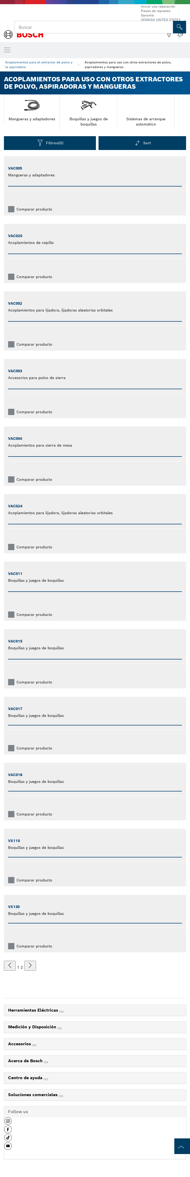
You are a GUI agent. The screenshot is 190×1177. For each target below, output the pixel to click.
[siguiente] (30, 966)
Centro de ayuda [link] (26, 1077)
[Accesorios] (34, 1045)
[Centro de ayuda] (46, 1079)
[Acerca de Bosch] (46, 1062)
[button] (8, 1123)
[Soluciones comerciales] (61, 1096)
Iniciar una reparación (158, 6)
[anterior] (10, 966)
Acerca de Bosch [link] (26, 1061)
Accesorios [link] (20, 1044)
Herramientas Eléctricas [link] (33, 1010)
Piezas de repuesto (155, 11)
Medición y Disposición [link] (32, 1027)
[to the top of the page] (182, 1146)
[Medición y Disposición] (59, 1028)
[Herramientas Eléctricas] (61, 1011)
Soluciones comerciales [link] (33, 1094)
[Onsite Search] (179, 27)
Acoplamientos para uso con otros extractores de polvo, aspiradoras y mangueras (128, 64)
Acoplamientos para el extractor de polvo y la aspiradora (38, 64)
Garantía (147, 15)
